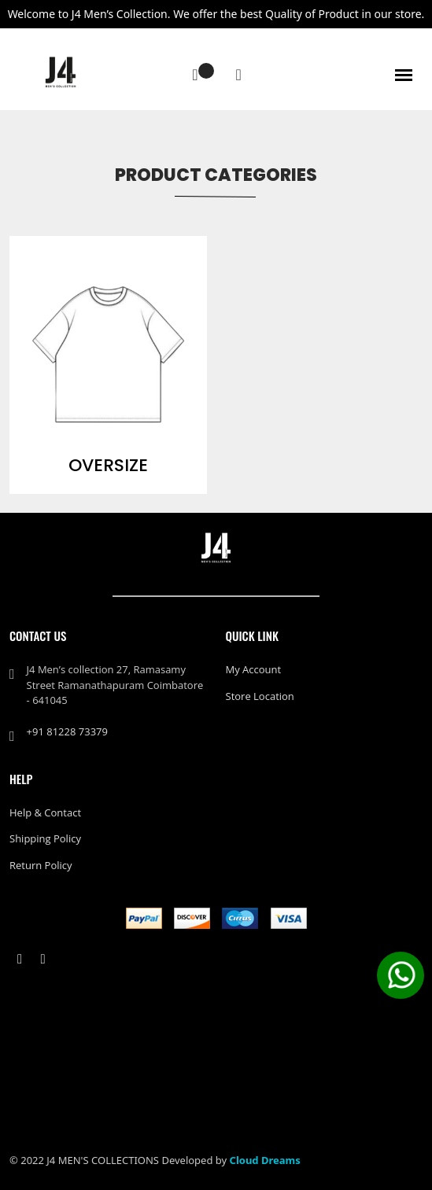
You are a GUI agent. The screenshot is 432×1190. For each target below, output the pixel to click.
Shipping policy (45, 838)
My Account (254, 669)
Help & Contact (45, 812)
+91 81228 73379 (67, 731)
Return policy (40, 865)
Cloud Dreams (265, 1160)
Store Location (260, 696)
